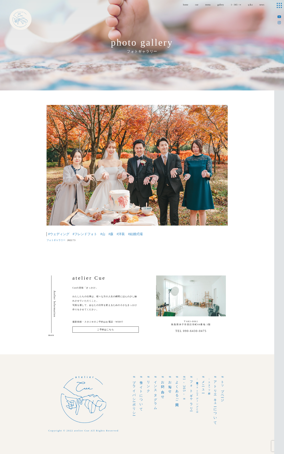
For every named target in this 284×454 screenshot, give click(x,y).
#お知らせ (170, 384)
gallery (220, 4)
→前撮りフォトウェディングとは (197, 395)
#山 (102, 234)
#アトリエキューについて (215, 399)
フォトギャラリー (56, 240)
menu (207, 4)
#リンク (148, 383)
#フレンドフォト (85, 234)
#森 (110, 234)
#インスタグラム (155, 392)
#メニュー (203, 384)
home (185, 4)
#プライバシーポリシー (134, 395)
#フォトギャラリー (191, 393)
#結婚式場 (135, 234)
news (261, 4)
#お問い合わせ (162, 386)
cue (196, 4)
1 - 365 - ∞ (236, 4)
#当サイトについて (141, 393)
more (51, 335)
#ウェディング (58, 234)
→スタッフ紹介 (209, 384)
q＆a (250, 4)
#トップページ (222, 388)
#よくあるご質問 (177, 389)
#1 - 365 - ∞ (184, 388)
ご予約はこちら (105, 329)
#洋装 (121, 234)
